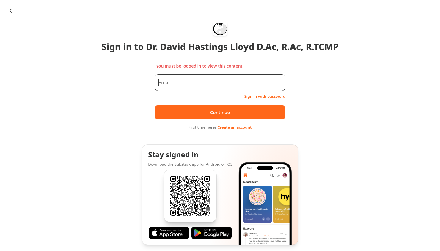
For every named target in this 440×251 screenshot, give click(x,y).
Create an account (234, 127)
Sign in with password (264, 96)
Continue (220, 112)
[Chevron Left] (11, 11)
